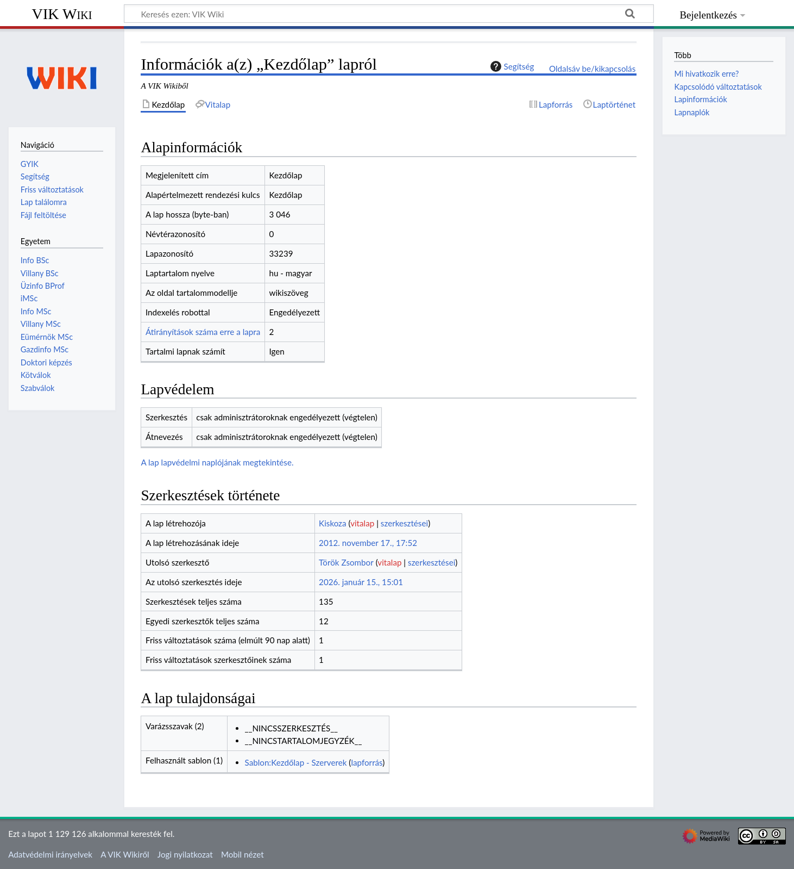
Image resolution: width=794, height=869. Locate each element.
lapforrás (366, 762)
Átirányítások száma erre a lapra (203, 332)
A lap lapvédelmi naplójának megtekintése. (217, 462)
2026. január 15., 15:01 (361, 582)
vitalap (362, 523)
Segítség (511, 66)
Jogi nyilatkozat (185, 854)
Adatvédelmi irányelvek (50, 854)
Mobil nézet (242, 854)
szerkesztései (404, 523)
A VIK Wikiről (124, 854)
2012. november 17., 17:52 (368, 543)
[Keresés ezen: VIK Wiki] (388, 13)
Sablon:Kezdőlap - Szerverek (296, 762)
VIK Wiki (62, 13)
